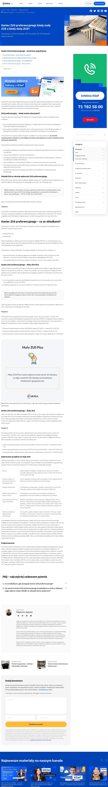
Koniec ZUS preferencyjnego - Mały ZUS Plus (17, 63)
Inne (76, 152)
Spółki (77, 212)
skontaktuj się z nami (45, 689)
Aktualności (78, 149)
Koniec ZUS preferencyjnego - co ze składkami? (17, 61)
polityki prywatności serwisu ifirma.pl (40, 740)
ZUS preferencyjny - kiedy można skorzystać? (17, 55)
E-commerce (78, 173)
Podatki (77, 192)
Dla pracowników (79, 163)
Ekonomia (78, 178)
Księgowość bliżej (80, 155)
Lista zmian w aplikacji (81, 159)
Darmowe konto (99, 3)
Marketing (78, 188)
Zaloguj (89, 3)
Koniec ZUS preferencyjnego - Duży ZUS (15, 66)
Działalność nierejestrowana (83, 168)
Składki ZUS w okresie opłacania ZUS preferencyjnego (19, 58)
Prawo (77, 197)
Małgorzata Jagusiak (7, 12)
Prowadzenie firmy (80, 202)
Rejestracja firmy (79, 207)
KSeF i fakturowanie (80, 183)
